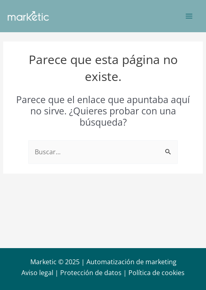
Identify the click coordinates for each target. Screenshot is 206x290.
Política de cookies (156, 272)
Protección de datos (91, 272)
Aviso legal (37, 272)
